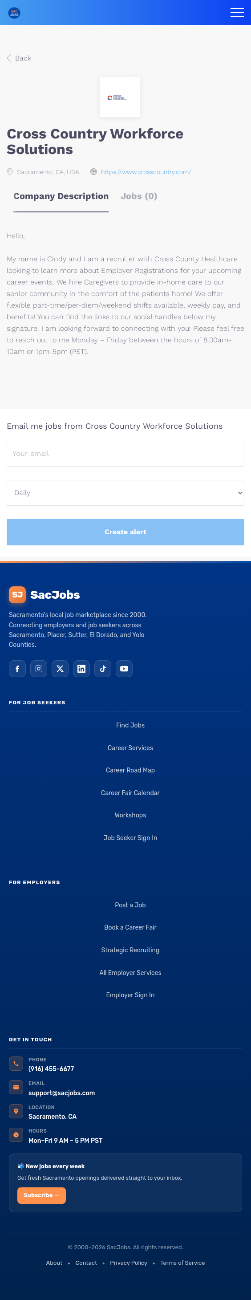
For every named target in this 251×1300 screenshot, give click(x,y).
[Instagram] (38, 668)
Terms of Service (182, 1262)
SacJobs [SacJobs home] (44, 594)
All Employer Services (130, 973)
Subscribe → (42, 1195)
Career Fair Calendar (130, 793)
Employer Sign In (130, 995)
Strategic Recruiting (130, 950)
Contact (86, 1262)
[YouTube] (124, 668)
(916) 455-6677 (51, 1069)
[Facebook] (17, 668)
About (54, 1262)
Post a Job (130, 905)
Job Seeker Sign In (131, 838)
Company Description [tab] (61, 196)
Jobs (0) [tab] (139, 196)
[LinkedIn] (81, 668)
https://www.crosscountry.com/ (146, 171)
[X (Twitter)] (60, 668)
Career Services (130, 748)
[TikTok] (102, 668)
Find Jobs (130, 725)
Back (22, 58)
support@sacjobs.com (61, 1093)
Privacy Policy (128, 1262)
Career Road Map (130, 770)
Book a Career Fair (130, 927)
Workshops (130, 815)
